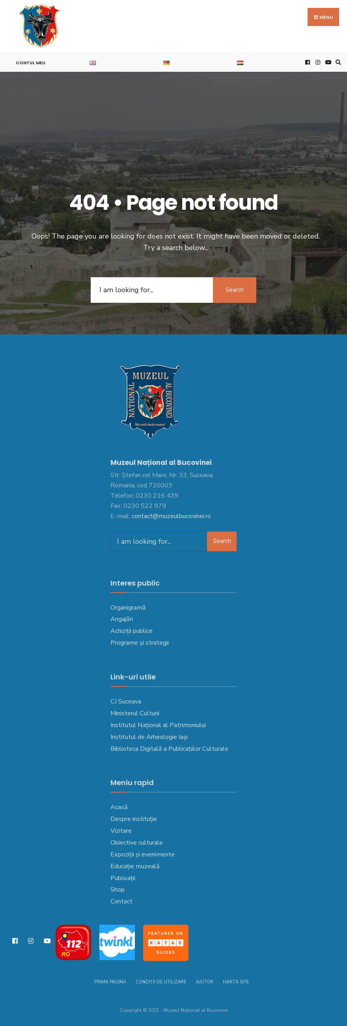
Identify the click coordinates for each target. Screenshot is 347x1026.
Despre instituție (133, 819)
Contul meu (30, 63)
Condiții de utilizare (161, 982)
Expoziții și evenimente (142, 854)
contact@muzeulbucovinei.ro (171, 516)
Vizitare (121, 830)
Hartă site (236, 982)
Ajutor (204, 982)
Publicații (122, 878)
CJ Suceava (125, 701)
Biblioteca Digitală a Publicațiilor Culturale (169, 748)
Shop (117, 889)
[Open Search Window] (337, 62)
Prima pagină (110, 982)
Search (235, 290)
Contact (121, 901)
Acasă (119, 807)
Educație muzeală (135, 866)
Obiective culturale (136, 842)
